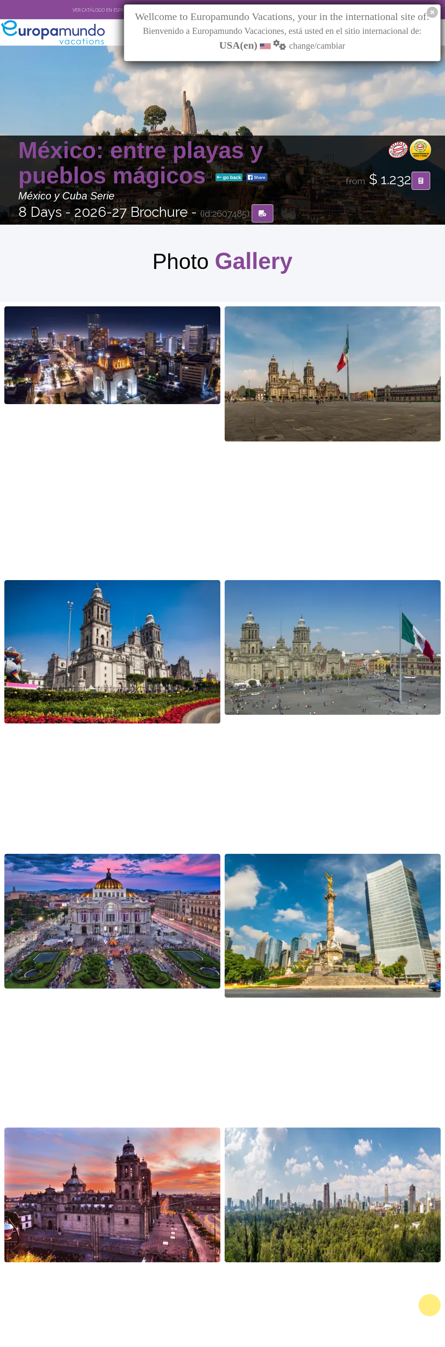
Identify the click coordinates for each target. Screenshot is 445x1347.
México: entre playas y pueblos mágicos (140, 163)
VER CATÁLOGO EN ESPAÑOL (103, 10)
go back (229, 178)
